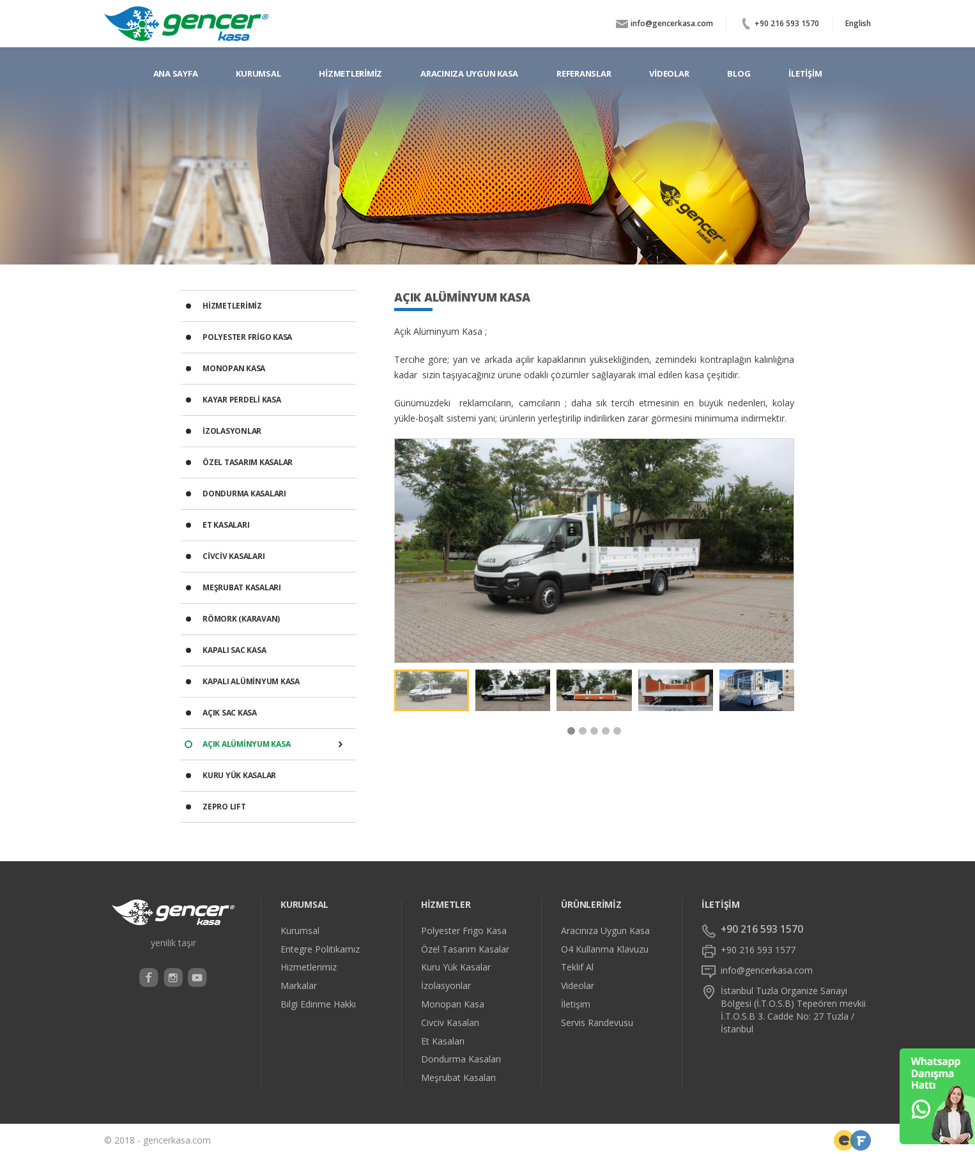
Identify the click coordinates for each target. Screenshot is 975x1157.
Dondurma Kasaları (461, 1059)
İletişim (575, 1004)
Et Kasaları (442, 1041)
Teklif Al (577, 967)
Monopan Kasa (452, 1004)
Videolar (577, 986)
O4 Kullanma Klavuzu (605, 949)
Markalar (298, 986)
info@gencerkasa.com (672, 23)
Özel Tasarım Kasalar (465, 949)
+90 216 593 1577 (758, 950)
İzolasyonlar (446, 986)
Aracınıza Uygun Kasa (605, 931)
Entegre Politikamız (320, 949)
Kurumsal (299, 931)
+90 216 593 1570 (787, 23)
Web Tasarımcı (860, 1140)
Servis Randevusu (597, 1023)
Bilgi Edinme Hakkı (318, 1004)
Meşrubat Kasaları (458, 1078)
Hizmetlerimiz (308, 967)
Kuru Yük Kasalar (456, 967)
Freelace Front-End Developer (844, 1140)
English (858, 23)
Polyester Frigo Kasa (464, 931)
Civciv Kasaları (450, 1023)
